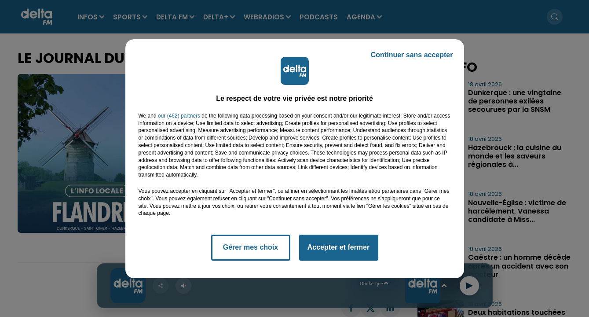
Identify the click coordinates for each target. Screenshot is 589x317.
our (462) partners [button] (179, 116)
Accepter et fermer (338, 247)
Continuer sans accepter (412, 55)
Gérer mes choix (250, 247)
